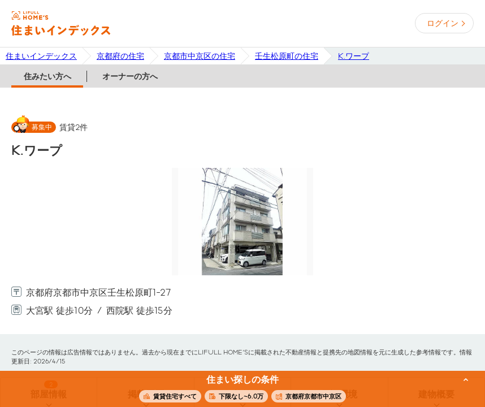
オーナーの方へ (130, 76)
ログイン (442, 23)
